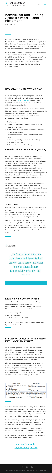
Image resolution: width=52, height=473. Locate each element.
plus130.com (20, 470)
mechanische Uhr (23, 100)
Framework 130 (40, 470)
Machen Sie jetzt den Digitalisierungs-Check (26, 446)
